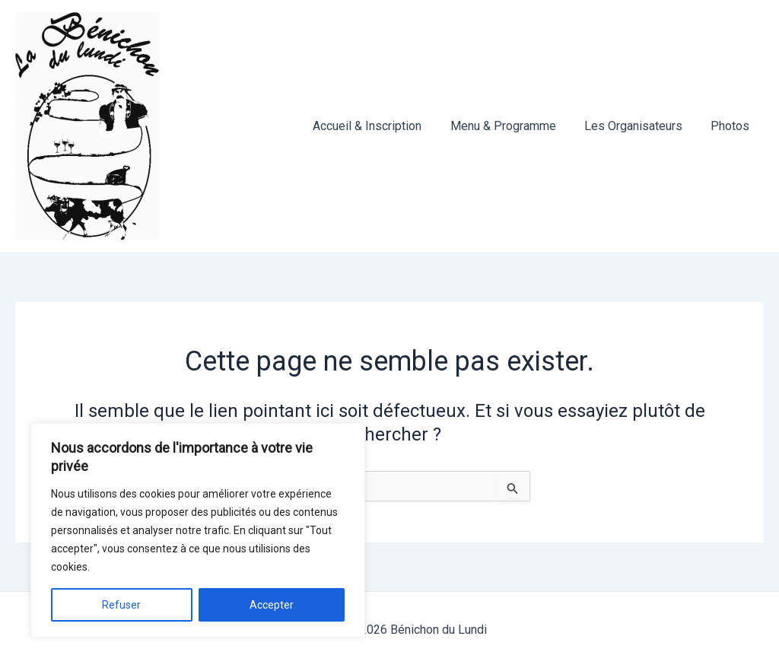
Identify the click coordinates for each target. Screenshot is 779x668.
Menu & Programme (513, 126)
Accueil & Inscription (381, 126)
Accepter (272, 605)
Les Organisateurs (639, 126)
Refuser (121, 605)
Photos (732, 126)
